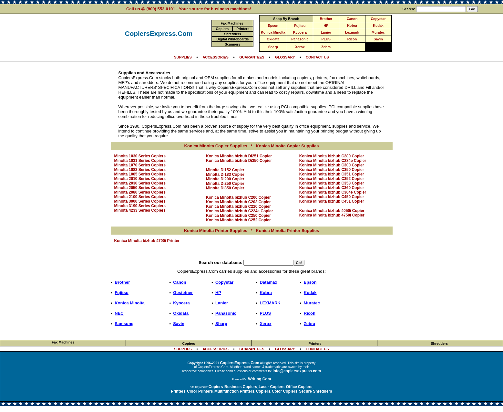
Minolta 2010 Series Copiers (140, 178)
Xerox (300, 47)
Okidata (273, 39)
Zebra (326, 47)
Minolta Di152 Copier (225, 170)
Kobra (352, 25)
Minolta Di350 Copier (225, 188)
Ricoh (352, 39)
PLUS (326, 39)
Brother (326, 19)
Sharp (273, 47)
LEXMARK (270, 303)
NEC (119, 313)
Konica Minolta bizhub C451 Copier (331, 201)
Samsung (124, 323)
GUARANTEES (251, 57)
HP (325, 25)
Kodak (378, 25)
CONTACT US (317, 57)
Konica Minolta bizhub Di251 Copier (239, 156)
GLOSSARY (285, 57)
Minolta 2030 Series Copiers (140, 183)
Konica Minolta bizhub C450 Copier (331, 197)
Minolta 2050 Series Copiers (140, 187)
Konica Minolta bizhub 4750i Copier (331, 215)
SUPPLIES (183, 57)
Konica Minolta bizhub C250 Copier (238, 215)
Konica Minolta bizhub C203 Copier (238, 202)
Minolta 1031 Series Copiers (140, 160)
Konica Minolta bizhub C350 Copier (331, 169)
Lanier (326, 32)
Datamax (268, 282)
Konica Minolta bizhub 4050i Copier (331, 210)
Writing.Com (259, 379)
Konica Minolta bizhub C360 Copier (331, 187)
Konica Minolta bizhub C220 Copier (238, 206)
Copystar (378, 19)
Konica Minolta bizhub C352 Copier (331, 178)
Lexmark (352, 32)
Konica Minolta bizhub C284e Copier (332, 160)
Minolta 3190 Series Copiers (140, 206)
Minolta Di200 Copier (225, 179)
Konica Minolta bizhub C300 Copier (331, 165)
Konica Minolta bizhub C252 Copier (238, 220)
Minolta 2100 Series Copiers (140, 197)
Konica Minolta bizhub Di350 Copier (239, 160)
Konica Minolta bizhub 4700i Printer (147, 240)
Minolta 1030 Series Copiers (140, 156)
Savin (378, 39)
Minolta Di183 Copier (225, 174)
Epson (273, 25)
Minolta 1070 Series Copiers (140, 165)
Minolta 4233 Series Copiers (140, 210)
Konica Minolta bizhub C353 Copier (331, 183)
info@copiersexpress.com (296, 371)
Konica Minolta (273, 32)
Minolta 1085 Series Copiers (140, 174)
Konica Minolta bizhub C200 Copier (238, 197)
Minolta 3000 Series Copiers (140, 201)
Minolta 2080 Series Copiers (140, 192)
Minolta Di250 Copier (225, 183)
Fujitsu (299, 25)
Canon (352, 19)
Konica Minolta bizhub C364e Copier (332, 192)
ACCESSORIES (215, 57)
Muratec (378, 32)
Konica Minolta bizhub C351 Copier (331, 174)
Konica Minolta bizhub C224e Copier (239, 211)
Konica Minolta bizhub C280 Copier (331, 156)
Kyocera (300, 32)
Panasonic (299, 39)
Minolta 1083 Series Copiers (140, 169)
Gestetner (183, 292)
